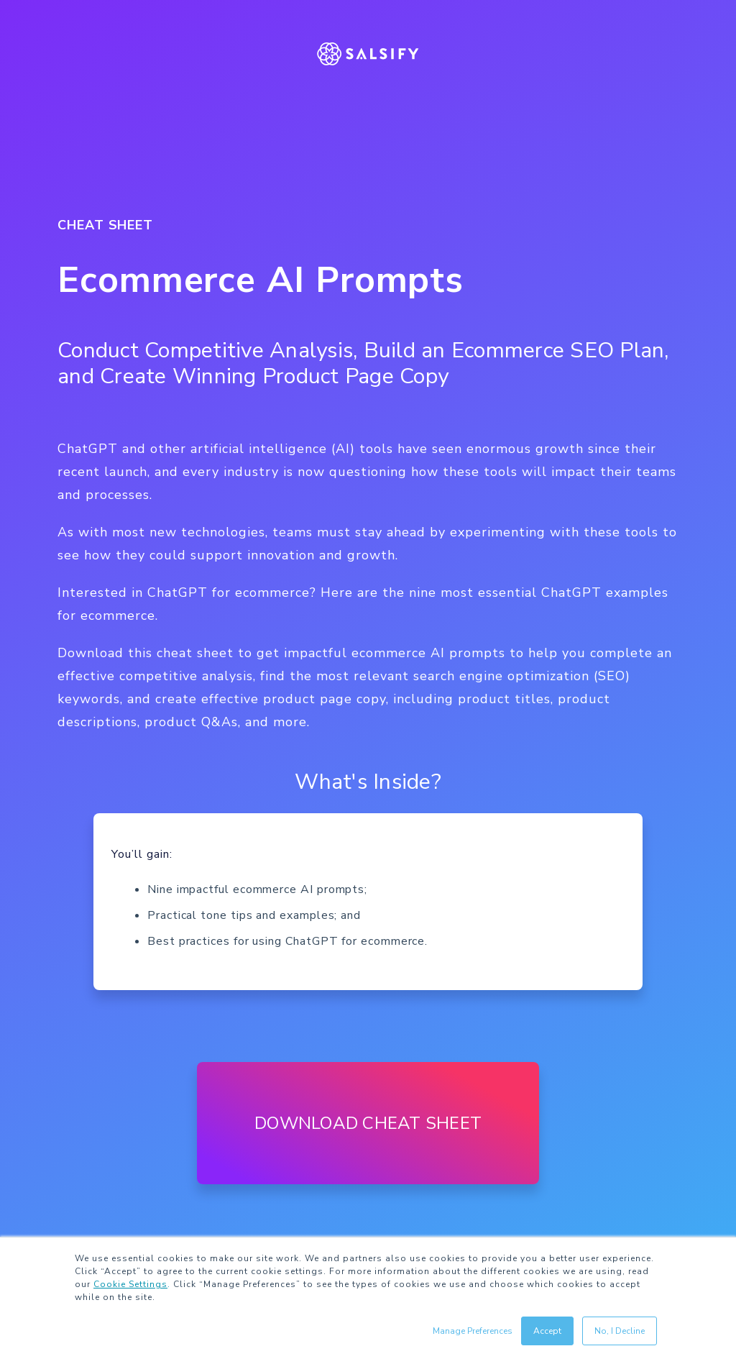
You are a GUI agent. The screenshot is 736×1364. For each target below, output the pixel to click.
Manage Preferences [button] (472, 1331)
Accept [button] (547, 1331)
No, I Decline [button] (619, 1331)
